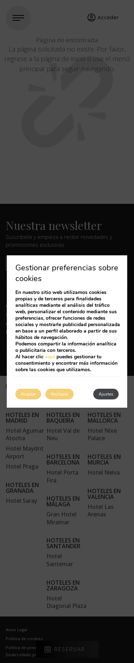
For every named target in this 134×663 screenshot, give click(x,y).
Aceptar (28, 394)
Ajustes (106, 394)
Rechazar (59, 394)
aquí (50, 356)
